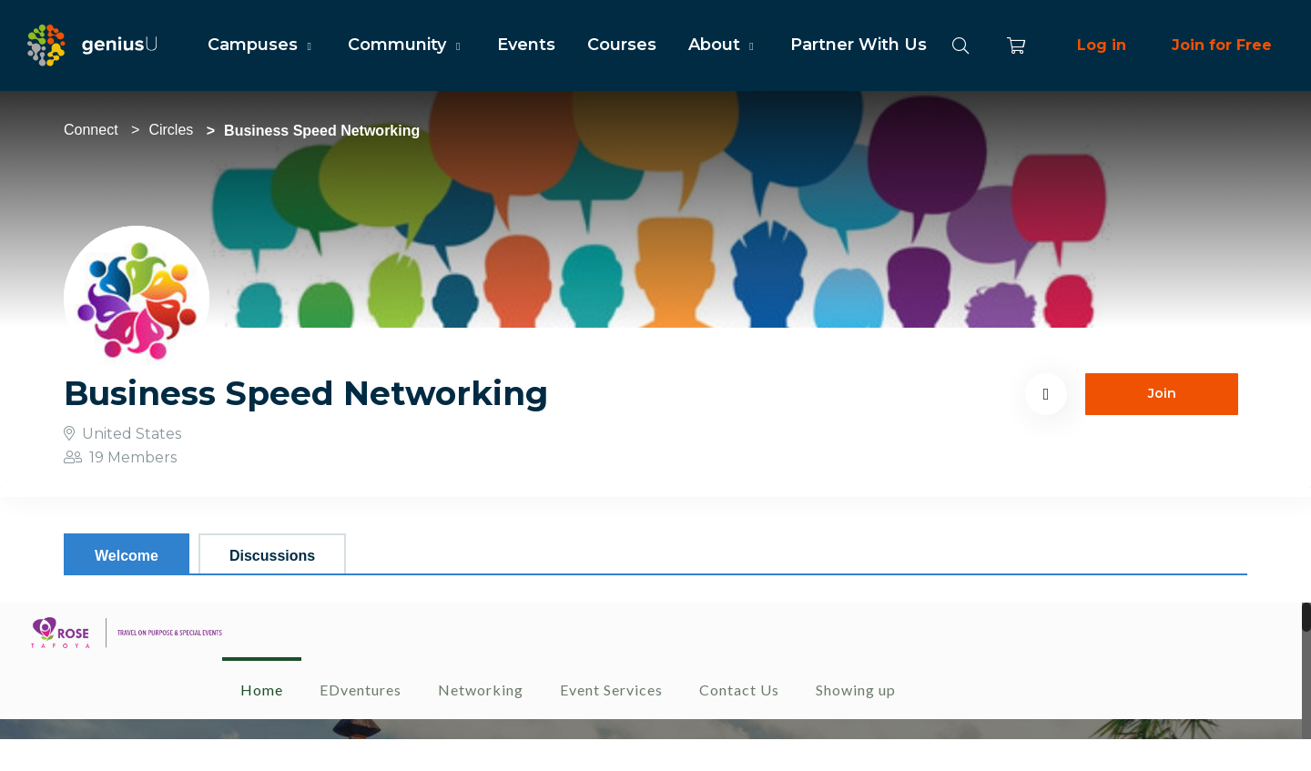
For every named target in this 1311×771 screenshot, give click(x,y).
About (723, 45)
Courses (621, 45)
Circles (170, 129)
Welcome (126, 555)
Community (406, 45)
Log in (1101, 45)
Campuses (262, 45)
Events (526, 45)
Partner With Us (858, 45)
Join (1162, 393)
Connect (91, 129)
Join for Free (1222, 45)
